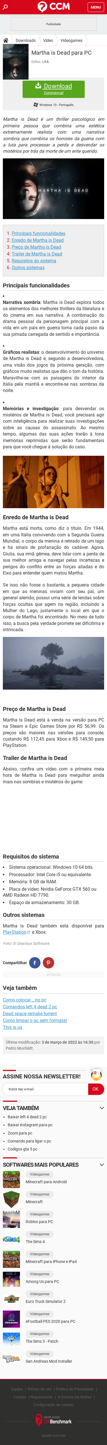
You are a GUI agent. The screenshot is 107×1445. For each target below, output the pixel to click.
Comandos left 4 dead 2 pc (30, 1006)
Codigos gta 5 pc (22, 1149)
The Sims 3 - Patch (42, 1341)
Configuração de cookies (53, 1405)
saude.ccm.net (53, 1435)
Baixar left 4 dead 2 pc (27, 1117)
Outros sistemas (28, 267)
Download (54, 89)
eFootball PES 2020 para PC (50, 1321)
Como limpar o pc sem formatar (35, 1020)
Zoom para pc (20, 1133)
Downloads (26, 40)
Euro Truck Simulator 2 (46, 1301)
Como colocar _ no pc (24, 1000)
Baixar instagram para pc (30, 1125)
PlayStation (14, 932)
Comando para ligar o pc (29, 1141)
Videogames (71, 40)
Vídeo (48, 40)
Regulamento (42, 1397)
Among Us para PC (42, 1281)
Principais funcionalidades (38, 233)
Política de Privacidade (75, 1389)
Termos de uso (39, 1389)
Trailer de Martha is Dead (37, 254)
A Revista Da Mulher (75, 1397)
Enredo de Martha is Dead (38, 240)
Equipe (17, 1389)
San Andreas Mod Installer (49, 1361)
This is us (12, 1027)
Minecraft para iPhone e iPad (51, 1261)
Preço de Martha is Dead (36, 247)
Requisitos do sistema (34, 260)
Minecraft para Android (46, 1182)
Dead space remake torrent (30, 1013)
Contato (19, 1397)
